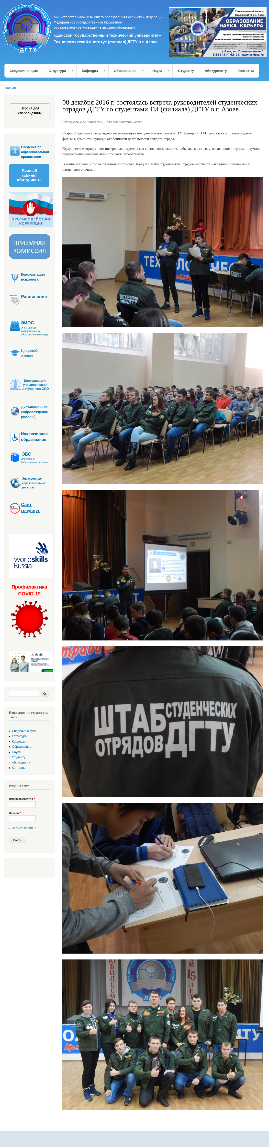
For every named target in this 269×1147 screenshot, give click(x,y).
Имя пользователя (22, 799)
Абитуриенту (216, 71)
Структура (59, 71)
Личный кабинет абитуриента (29, 175)
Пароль (15, 813)
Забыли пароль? (24, 828)
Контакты (246, 71)
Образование (126, 71)
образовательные (34, 483)
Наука (158, 71)
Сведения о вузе (24, 71)
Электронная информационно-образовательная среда (34, 331)
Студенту (186, 71)
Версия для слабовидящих (30, 110)
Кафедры (91, 71)
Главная (10, 88)
